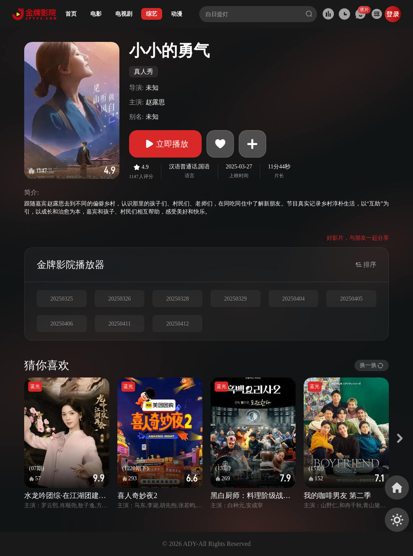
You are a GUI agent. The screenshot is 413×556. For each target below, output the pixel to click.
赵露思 (155, 102)
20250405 (351, 299)
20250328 (177, 299)
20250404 (293, 299)
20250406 (61, 324)
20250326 (119, 299)
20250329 (235, 299)
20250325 (61, 299)
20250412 (177, 324)
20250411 (119, 324)
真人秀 (143, 71)
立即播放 (165, 144)
